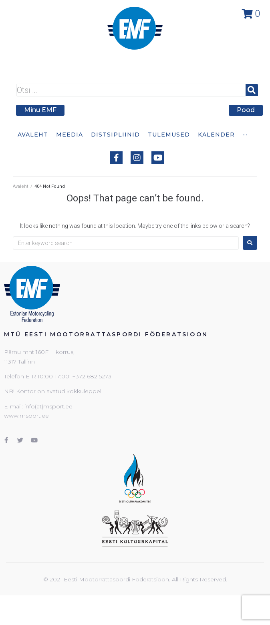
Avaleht (20, 186)
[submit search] (252, 90)
